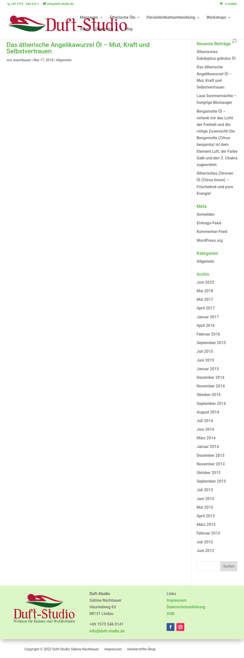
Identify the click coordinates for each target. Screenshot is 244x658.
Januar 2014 (208, 446)
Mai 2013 (205, 507)
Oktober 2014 (208, 394)
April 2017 (206, 308)
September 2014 (211, 403)
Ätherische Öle (122, 18)
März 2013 (206, 524)
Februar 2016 (208, 334)
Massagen (89, 18)
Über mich (104, 29)
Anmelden (205, 214)
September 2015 (211, 342)
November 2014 (211, 386)
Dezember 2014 (210, 377)
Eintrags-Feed (209, 223)
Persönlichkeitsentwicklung (171, 18)
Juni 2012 (205, 550)
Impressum (177, 600)
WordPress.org (210, 240)
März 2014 (206, 438)
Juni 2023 (205, 282)
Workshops (216, 18)
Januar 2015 (208, 369)
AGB (170, 613)
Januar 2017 (208, 317)
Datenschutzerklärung (186, 607)
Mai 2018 (205, 291)
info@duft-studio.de (107, 631)
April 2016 (206, 325)
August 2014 (208, 412)
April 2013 (206, 516)
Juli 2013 (205, 490)
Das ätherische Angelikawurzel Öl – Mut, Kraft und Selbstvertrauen (78, 48)
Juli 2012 (205, 542)
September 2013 (211, 481)
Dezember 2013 (210, 455)
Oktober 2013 (208, 472)
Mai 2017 (205, 299)
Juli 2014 (205, 420)
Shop (84, 29)
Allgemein (64, 60)
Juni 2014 (205, 429)
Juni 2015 (205, 360)
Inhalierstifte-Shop (141, 649)
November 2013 (211, 464)
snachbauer (22, 60)
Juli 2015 (205, 351)
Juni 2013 (205, 498)
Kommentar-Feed (212, 231)
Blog (128, 29)
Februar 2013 (208, 533)
